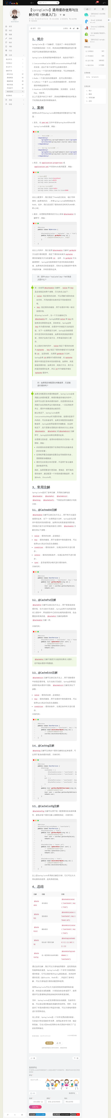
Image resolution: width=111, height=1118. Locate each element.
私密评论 (72, 1093)
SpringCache (95, 77)
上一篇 (32, 1058)
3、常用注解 (90, 98)
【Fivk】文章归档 (96, 20)
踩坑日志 (15, 74)
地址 (65, 1098)
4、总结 (89, 101)
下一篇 (76, 1058)
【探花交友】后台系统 (97, 14)
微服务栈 (15, 81)
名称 (31, 1098)
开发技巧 (15, 88)
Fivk (32, 19)
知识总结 (15, 91)
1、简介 (89, 91)
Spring (88, 77)
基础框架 (15, 78)
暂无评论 (65, 19)
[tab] (87, 9)
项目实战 (15, 85)
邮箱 (49, 1098)
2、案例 (89, 94)
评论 (31, 1075)
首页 (33, 28)
